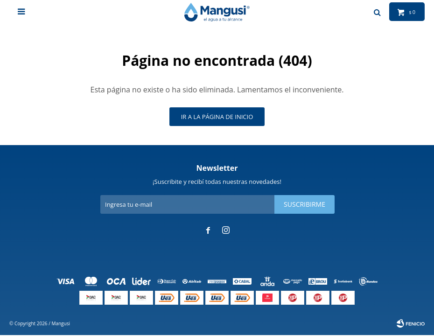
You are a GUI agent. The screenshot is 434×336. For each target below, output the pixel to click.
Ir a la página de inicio (217, 116)
